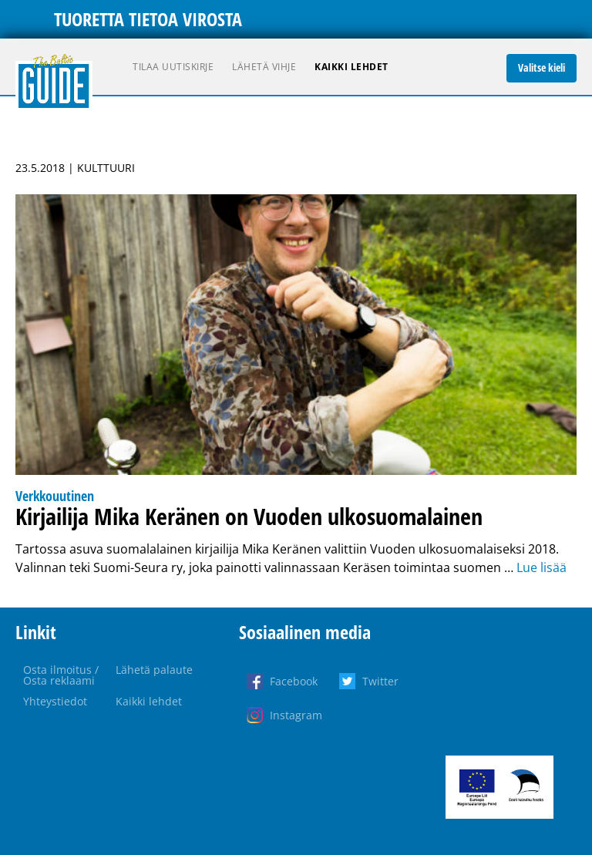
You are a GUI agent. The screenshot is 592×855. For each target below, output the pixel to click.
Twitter (380, 681)
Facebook (294, 681)
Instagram (296, 715)
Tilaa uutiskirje (173, 66)
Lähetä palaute (154, 669)
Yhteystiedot (55, 701)
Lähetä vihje (264, 66)
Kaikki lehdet (351, 66)
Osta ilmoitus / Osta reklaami (61, 675)
